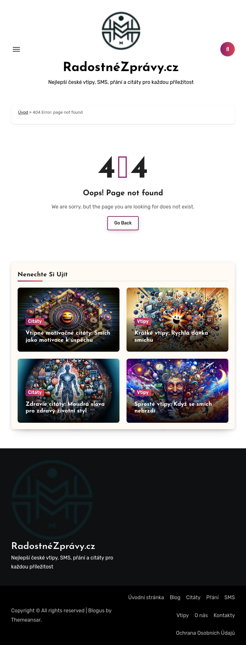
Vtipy (143, 321)
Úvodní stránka (146, 597)
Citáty (35, 321)
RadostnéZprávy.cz (121, 67)
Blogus (96, 611)
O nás (201, 615)
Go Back (123, 223)
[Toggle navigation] (16, 49)
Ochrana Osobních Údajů (205, 633)
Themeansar (26, 620)
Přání (212, 597)
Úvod (23, 112)
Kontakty (224, 615)
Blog (175, 597)
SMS (230, 597)
